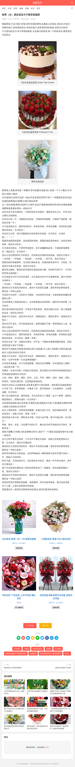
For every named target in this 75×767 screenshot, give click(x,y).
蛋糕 (27, 8)
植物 (21, 8)
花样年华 (16, 19)
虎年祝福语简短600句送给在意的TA (14, 721)
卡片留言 (17, 649)
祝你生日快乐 (37, 649)
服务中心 (48, 764)
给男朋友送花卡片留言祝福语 (50, 653)
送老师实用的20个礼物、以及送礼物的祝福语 (37, 704)
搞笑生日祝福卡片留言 (63, 668)
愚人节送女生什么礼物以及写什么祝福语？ (14, 704)
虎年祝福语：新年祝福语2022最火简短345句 (37, 721)
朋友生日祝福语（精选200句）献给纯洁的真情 (60, 721)
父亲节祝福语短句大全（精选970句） (14, 686)
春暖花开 (37, 2)
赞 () (30, 625)
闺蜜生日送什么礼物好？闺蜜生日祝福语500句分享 (60, 686)
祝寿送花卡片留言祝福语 (12, 668)
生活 (32, 8)
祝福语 (48, 649)
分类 (9, 8)
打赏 (45, 625)
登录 (47, 747)
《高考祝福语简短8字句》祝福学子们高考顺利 (60, 704)
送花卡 (67, 653)
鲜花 (15, 8)
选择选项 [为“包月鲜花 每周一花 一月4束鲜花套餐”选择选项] (19, 548)
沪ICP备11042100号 (37, 764)
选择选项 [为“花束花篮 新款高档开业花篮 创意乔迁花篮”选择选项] (56, 607)
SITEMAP (54, 764)
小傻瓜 (26, 649)
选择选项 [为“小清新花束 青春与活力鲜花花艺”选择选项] (56, 548)
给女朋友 (58, 649)
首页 (4, 8)
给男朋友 (33, 653)
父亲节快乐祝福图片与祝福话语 (37, 686)
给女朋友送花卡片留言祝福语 (16, 653)
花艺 (38, 8)
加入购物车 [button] (19, 607)
